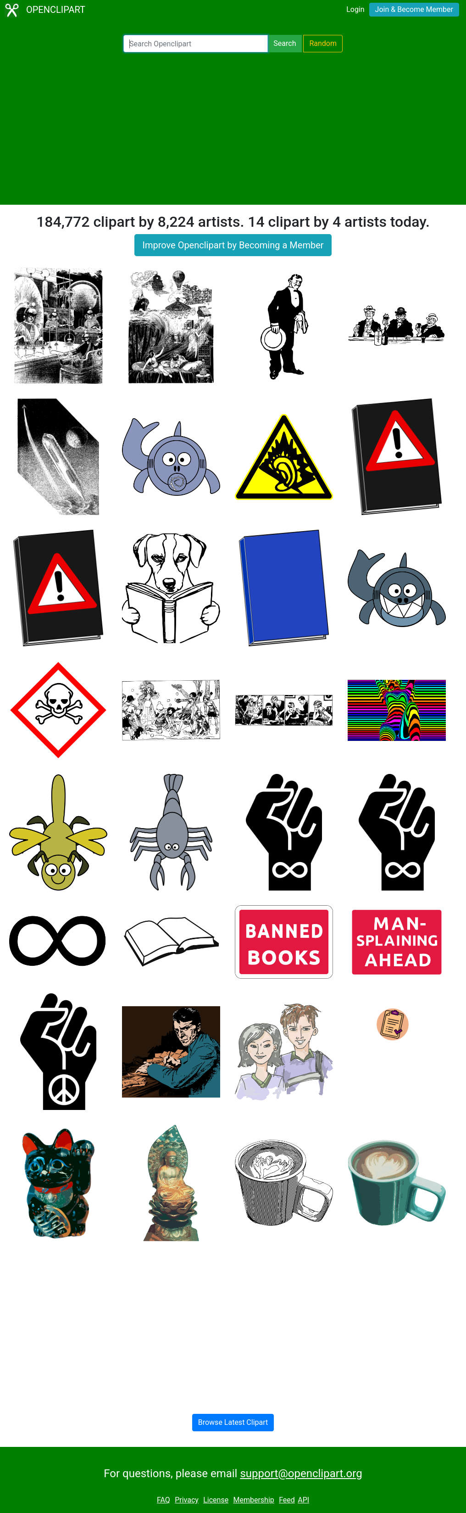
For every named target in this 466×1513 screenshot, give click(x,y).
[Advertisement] (233, 128)
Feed (287, 1500)
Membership (253, 1500)
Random (323, 43)
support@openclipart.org (301, 1473)
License (215, 1500)
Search (284, 43)
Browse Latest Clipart (233, 1422)
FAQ (163, 1500)
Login (355, 9)
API (303, 1500)
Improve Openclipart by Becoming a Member (232, 245)
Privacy (187, 1500)
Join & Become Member (414, 9)
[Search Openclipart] (195, 43)
